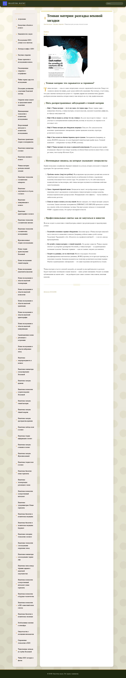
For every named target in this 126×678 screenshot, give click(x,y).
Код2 (45, 34)
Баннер (46, 32)
